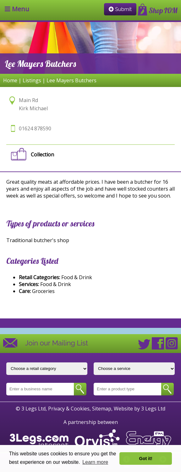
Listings (32, 80)
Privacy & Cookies (69, 408)
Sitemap (101, 408)
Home (10, 80)
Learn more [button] (95, 462)
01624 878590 (35, 128)
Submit (120, 9)
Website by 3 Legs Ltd (139, 408)
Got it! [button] (145, 458)
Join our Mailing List (56, 343)
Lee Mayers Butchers (71, 80)
